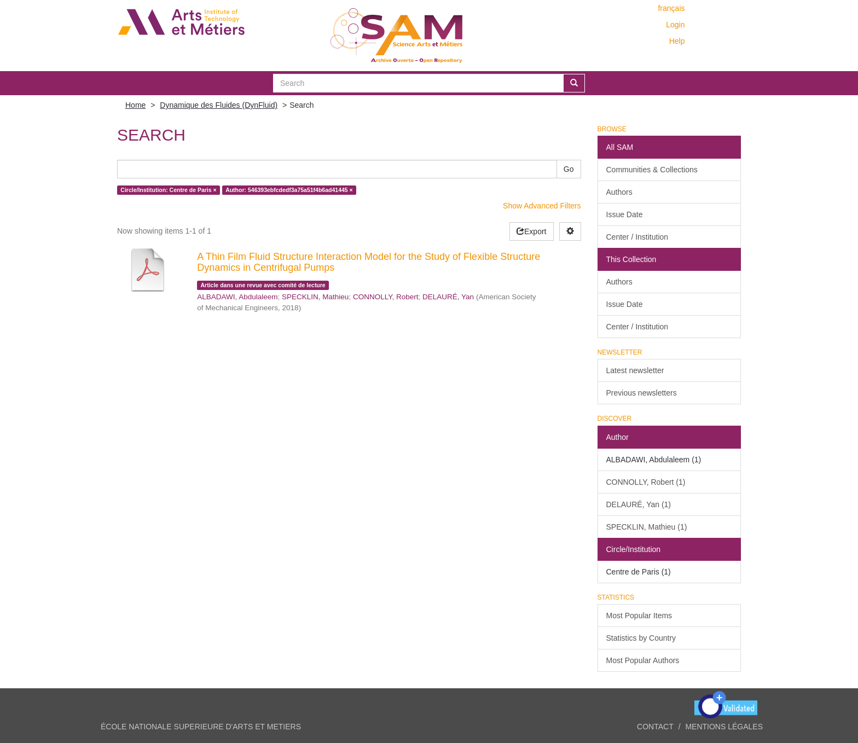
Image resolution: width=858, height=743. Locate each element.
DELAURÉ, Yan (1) (638, 504)
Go (569, 169)
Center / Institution (637, 237)
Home (135, 105)
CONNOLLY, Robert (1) (646, 482)
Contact (655, 726)
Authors (619, 192)
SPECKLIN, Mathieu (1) (646, 527)
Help (677, 41)
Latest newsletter (635, 370)
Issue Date (624, 214)
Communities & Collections (652, 169)
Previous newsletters (641, 392)
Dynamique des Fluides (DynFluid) (218, 105)
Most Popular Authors (643, 660)
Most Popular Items (639, 615)
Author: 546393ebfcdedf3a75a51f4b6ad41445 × (289, 190)
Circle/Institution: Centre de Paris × (168, 190)
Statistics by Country (641, 638)
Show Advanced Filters (542, 205)
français (671, 8)
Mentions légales (724, 726)
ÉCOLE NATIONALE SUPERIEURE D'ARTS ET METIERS (201, 726)
